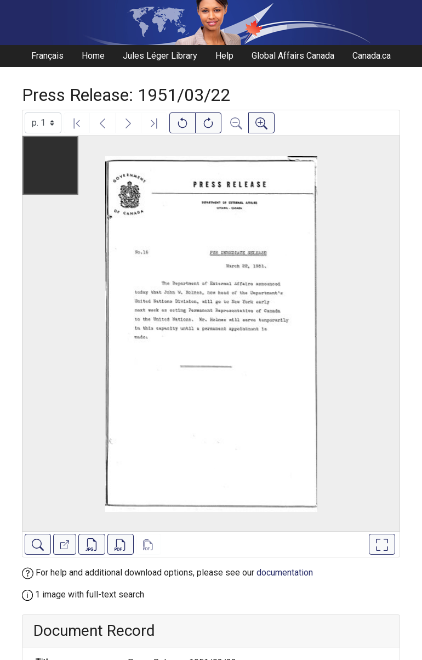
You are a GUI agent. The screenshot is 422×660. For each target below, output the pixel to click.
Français (47, 55)
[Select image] (43, 122)
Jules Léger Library (160, 55)
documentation (284, 572)
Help (224, 55)
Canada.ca (371, 55)
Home (93, 55)
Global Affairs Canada (293, 55)
